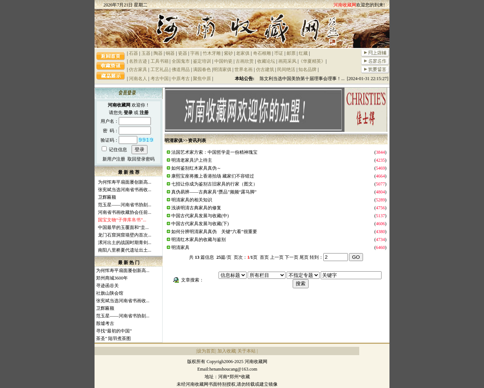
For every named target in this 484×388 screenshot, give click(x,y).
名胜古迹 (138, 61)
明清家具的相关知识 (191, 200)
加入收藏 (226, 351)
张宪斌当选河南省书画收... (124, 189)
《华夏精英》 (312, 61)
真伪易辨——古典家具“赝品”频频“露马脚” (213, 192)
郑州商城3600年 (112, 278)
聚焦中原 (202, 78)
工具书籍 (159, 61)
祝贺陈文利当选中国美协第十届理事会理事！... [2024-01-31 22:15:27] (321, 78)
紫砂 (228, 53)
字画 (194, 53)
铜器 (170, 53)
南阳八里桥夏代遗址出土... (124, 250)
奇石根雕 (262, 53)
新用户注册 (113, 159)
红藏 (303, 53)
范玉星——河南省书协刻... (124, 204)
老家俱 (243, 53)
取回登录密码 (141, 159)
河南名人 (138, 78)
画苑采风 (287, 61)
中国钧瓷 (223, 61)
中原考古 (181, 78)
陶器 (158, 53)
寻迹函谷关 (107, 285)
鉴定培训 (202, 61)
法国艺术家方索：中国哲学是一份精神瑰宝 (214, 152)
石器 (133, 53)
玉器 (145, 53)
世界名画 (243, 69)
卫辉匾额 (107, 197)
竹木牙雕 (212, 53)
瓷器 (182, 53)
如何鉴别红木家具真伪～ (196, 168)
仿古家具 (138, 69)
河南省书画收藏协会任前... (124, 212)
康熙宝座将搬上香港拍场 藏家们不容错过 (212, 176)
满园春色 (202, 69)
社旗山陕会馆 (109, 293)
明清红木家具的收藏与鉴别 (198, 239)
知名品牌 (307, 69)
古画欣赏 (245, 61)
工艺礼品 (159, 69)
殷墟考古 (105, 323)
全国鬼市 (181, 61)
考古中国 (159, 78)
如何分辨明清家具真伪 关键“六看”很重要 (214, 231)
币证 (278, 53)
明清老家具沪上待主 (191, 160)
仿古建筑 (265, 69)
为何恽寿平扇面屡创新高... (124, 182)
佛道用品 (181, 69)
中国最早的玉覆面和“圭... (123, 227)
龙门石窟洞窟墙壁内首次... (124, 235)
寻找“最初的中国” (114, 331)
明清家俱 (222, 69)
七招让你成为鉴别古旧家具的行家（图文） (214, 184)
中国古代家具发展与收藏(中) (200, 215)
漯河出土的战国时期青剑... (124, 242)
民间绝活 (286, 69)
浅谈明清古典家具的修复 (196, 207)
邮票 (291, 53)
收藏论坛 (266, 61)
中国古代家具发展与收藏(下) (200, 223)
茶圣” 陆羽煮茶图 (113, 338)
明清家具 (180, 247)
